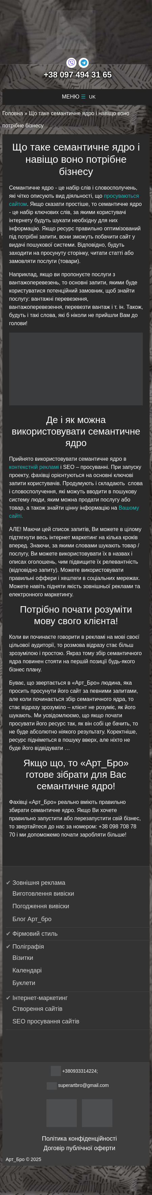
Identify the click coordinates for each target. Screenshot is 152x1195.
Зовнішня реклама (39, 882)
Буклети (24, 983)
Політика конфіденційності (79, 1138)
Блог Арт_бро (32, 919)
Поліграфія (28, 946)
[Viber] (71, 63)
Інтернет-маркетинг (40, 998)
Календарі (27, 970)
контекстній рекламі (34, 467)
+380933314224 (79, 1071)
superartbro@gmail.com (83, 1085)
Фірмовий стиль (35, 933)
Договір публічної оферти (79, 1148)
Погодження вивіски (41, 906)
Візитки (23, 957)
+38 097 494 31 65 (78, 74)
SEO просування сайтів (46, 1021)
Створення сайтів (38, 1008)
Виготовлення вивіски (43, 893)
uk (92, 97)
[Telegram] (84, 63)
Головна (12, 113)
